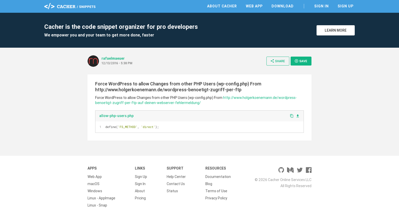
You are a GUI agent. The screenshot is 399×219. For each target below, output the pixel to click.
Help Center (176, 176)
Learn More (336, 30)
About (140, 191)
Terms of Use (216, 191)
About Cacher (222, 6)
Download (283, 6)
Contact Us (176, 184)
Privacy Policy (216, 198)
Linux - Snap (97, 205)
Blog (208, 184)
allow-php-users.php (116, 115)
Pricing (140, 198)
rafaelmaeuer (113, 58)
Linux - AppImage (101, 198)
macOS (93, 184)
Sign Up (345, 6)
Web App (254, 6)
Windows (95, 191)
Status (172, 191)
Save (300, 61)
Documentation (218, 176)
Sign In (321, 6)
